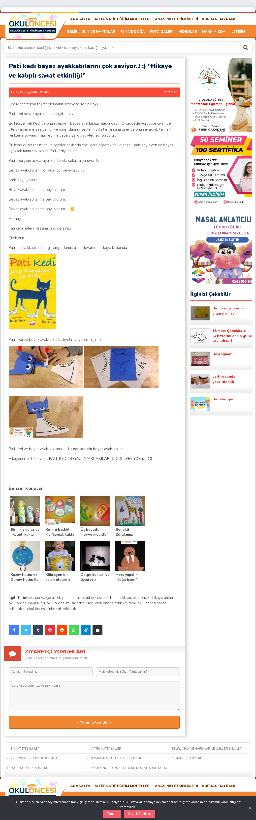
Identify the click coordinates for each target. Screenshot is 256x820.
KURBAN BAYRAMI (218, 19)
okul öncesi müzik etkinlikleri (70, 603)
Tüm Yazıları (168, 92)
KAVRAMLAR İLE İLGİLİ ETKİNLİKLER (116, 758)
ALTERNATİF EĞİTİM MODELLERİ (123, 19)
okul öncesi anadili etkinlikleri (107, 597)
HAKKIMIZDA (213, 31)
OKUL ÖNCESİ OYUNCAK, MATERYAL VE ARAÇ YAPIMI (129, 768)
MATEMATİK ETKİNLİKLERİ (29, 768)
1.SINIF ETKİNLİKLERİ (186, 758)
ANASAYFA (80, 19)
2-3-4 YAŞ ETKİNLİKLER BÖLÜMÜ (34, 758)
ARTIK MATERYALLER (106, 749)
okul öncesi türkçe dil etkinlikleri (53, 608)
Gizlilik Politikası (140, 814)
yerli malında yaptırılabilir (212, 381)
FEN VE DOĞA (132, 31)
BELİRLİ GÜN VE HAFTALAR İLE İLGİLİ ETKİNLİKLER (207, 749)
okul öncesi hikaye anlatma (155, 597)
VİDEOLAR (188, 31)
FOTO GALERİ (162, 31)
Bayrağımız (211, 358)
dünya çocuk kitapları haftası (58, 597)
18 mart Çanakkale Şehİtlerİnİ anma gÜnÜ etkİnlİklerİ (221, 336)
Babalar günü (213, 404)
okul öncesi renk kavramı (115, 603)
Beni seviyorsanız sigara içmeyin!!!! (216, 313)
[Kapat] (249, 808)
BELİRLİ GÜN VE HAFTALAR (91, 31)
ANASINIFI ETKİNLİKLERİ (176, 19)
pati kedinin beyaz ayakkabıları (98, 448)
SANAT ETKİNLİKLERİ (25, 749)
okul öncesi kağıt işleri (27, 603)
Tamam (112, 814)
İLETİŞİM (237, 31)
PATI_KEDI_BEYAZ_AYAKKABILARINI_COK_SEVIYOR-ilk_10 (100, 458)
